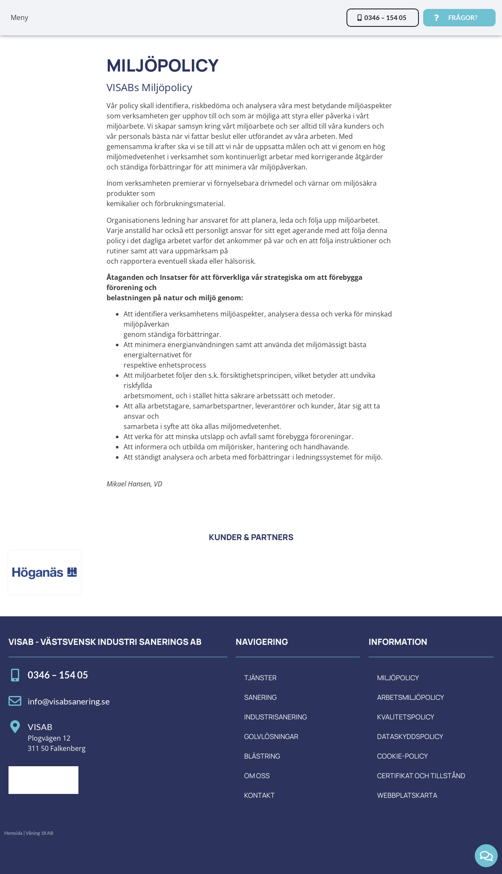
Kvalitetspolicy (405, 717)
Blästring (262, 756)
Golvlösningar (271, 736)
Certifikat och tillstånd (421, 775)
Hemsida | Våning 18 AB (28, 833)
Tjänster (260, 677)
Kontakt (259, 795)
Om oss (257, 775)
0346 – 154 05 (58, 675)
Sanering (260, 697)
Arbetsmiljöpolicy (410, 697)
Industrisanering (275, 717)
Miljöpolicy (398, 677)
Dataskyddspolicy (410, 736)
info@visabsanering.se (69, 701)
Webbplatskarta (407, 795)
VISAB (40, 727)
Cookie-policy (402, 756)
